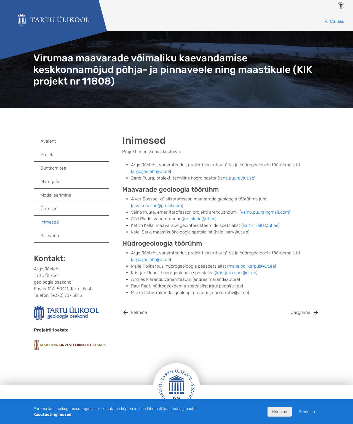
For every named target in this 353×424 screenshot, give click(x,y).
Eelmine (139, 312)
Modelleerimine (56, 195)
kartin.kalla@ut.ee (260, 225)
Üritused (49, 208)
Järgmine (300, 312)
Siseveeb (50, 235)
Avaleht (48, 141)
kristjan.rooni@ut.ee (236, 272)
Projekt (48, 154)
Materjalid (50, 181)
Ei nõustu (307, 411)
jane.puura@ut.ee (236, 178)
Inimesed (50, 222)
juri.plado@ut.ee (199, 218)
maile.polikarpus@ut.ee (251, 266)
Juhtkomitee (53, 168)
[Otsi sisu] (334, 21)
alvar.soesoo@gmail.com (157, 205)
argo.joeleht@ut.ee (151, 171)
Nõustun (279, 411)
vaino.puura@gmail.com (265, 212)
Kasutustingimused (52, 414)
